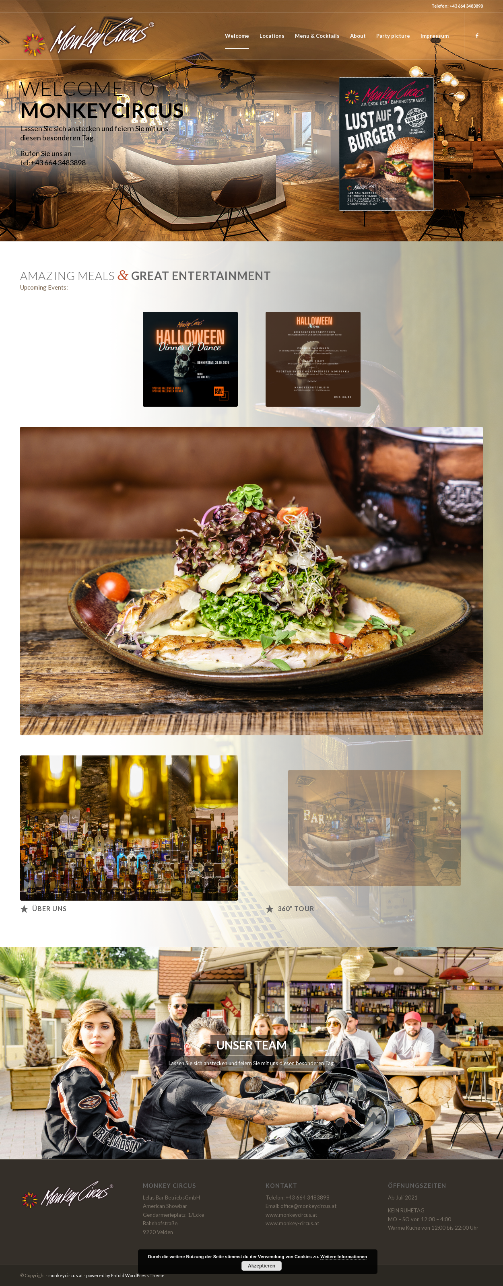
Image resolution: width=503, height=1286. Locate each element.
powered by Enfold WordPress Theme (125, 1275)
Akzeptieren (261, 1266)
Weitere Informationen (343, 1256)
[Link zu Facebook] (477, 35)
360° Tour (296, 908)
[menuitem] (237, 35)
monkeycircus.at (65, 1275)
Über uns (49, 908)
